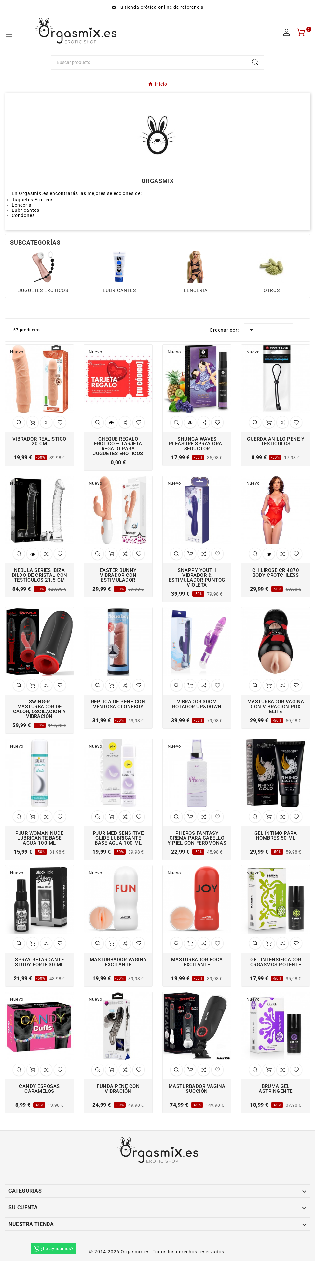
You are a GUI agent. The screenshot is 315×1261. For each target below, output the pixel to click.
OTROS (272, 290)
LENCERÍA (196, 290)
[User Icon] (286, 32)
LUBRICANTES (119, 290)
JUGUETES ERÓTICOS (43, 290)
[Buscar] (149, 62)
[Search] (255, 62)
